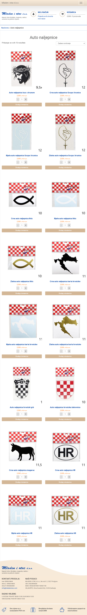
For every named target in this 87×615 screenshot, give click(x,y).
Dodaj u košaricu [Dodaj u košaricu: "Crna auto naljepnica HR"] (65, 482)
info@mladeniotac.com (9, 588)
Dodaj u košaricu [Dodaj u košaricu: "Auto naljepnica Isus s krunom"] (22, 105)
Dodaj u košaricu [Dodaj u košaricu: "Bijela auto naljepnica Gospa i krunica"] (22, 167)
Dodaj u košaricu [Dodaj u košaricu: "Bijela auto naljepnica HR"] (22, 545)
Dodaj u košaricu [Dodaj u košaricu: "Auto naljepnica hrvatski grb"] (22, 419)
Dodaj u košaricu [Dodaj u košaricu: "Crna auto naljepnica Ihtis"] (22, 230)
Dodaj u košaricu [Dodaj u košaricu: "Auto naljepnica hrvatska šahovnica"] (65, 419)
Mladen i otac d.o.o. (10, 3)
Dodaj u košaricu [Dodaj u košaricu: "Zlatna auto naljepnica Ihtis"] (22, 293)
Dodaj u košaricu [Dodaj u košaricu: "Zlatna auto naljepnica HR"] (65, 545)
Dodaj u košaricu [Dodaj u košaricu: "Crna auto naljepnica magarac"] (22, 482)
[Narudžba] (70, 43)
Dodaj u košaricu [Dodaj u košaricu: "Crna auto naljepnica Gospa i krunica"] (65, 105)
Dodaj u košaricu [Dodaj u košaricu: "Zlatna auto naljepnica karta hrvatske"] (65, 356)
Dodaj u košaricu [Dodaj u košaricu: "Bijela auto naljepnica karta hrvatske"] (22, 356)
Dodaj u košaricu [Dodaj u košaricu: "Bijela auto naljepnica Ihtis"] (65, 230)
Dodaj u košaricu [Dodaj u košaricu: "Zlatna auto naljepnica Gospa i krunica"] (65, 167)
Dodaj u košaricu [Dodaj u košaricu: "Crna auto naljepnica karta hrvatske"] (65, 293)
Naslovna (5, 28)
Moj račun (43, 12)
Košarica (71, 12)
